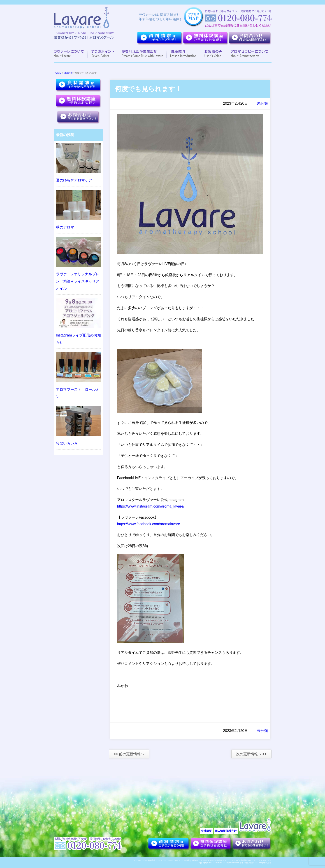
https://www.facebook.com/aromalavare (148, 524)
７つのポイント (103, 54)
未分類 (68, 72)
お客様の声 (214, 54)
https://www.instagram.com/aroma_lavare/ (150, 506)
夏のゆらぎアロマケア (74, 180)
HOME (57, 72)
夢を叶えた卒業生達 (142, 54)
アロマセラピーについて (247, 54)
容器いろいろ (67, 443)
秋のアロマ (65, 227)
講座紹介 (184, 54)
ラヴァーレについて (71, 54)
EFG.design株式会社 (263, 863)
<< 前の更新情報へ (129, 754)
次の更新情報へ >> (251, 754)
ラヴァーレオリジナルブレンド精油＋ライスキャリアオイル (77, 281)
